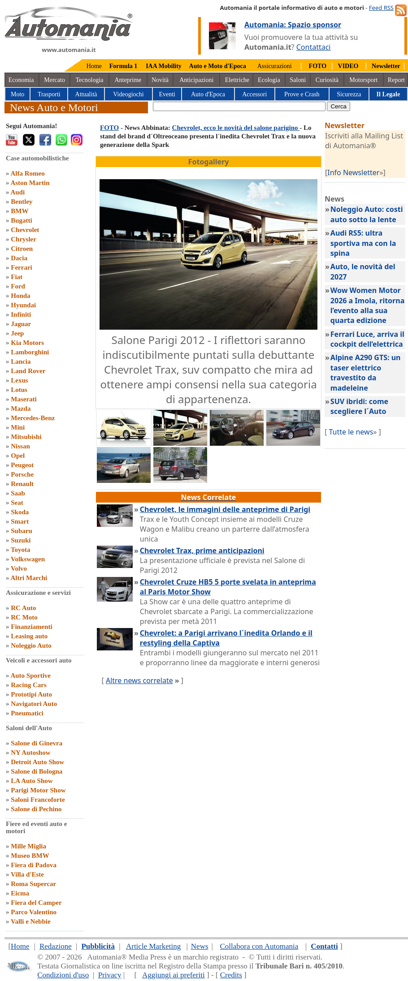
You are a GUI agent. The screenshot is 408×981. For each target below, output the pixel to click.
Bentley (21, 201)
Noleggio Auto (31, 645)
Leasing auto (29, 636)
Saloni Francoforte (38, 799)
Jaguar (21, 323)
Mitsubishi (26, 436)
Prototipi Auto (31, 694)
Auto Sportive (30, 675)
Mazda (20, 408)
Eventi (167, 94)
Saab (18, 493)
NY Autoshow (30, 752)
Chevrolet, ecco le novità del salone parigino (236, 127)
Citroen (22, 248)
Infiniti (21, 314)
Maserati (23, 399)
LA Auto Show (31, 780)
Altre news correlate (139, 680)
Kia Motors (27, 342)
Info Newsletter (353, 172)
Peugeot (22, 465)
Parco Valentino (33, 912)
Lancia (20, 361)
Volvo (19, 568)
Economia (21, 80)
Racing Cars (29, 684)
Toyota (20, 549)
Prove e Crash (302, 94)
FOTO (109, 127)
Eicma (20, 893)
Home (94, 66)
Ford (18, 286)
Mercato (54, 80)
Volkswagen (28, 559)
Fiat (16, 276)
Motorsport (363, 80)
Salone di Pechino (36, 809)
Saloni (298, 80)
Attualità (86, 94)
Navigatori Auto (34, 703)
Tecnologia (90, 80)
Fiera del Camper (36, 902)
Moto (17, 94)
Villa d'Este (27, 874)
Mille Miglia (28, 846)
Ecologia (269, 80)
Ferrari (21, 267)
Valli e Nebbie (31, 921)
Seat (17, 502)
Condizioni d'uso (63, 975)
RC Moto (24, 617)
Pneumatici (27, 713)
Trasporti (49, 94)
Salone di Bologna (36, 771)
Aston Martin (29, 182)
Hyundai (23, 305)
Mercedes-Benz (33, 418)
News (199, 946)
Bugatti (21, 220)
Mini (18, 427)
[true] (239, 106)
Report (396, 80)
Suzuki (20, 540)
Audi (17, 192)
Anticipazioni (196, 80)
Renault (22, 483)
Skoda (20, 512)
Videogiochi (128, 94)
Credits (231, 975)
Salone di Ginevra (36, 743)
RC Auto (23, 607)
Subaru (21, 530)
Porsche (22, 474)
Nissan (20, 446)
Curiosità (327, 80)
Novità (160, 80)
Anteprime (127, 80)
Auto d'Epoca (208, 94)
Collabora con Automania (259, 946)
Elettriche (237, 80)
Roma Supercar (33, 883)
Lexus (19, 380)
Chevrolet (25, 229)
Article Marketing (153, 946)
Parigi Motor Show (38, 790)
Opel (18, 455)
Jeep (17, 333)
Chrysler (23, 239)
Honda (20, 295)
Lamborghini (30, 352)
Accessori (254, 94)
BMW (19, 211)
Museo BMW (30, 855)
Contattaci (313, 47)
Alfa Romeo (27, 173)
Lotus (19, 389)
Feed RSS (381, 8)
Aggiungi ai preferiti (173, 975)
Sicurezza (349, 94)
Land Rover (28, 370)
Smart (20, 521)
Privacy (110, 975)
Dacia (19, 258)
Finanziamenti (31, 626)
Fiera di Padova (33, 865)
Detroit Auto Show (37, 762)
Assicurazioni (274, 66)
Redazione (55, 946)
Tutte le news (351, 432)
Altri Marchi (28, 577)
